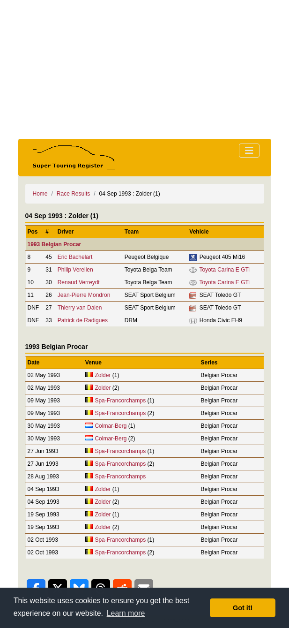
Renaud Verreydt (79, 282)
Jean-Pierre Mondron (84, 295)
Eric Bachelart (75, 257)
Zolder (103, 375)
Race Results (73, 193)
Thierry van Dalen (80, 307)
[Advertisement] (144, 69)
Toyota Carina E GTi (224, 269)
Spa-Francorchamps (120, 400)
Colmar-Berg (110, 426)
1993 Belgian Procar (55, 244)
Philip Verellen (75, 269)
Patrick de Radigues (83, 320)
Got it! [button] (242, 608)
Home (40, 193)
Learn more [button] (126, 613)
